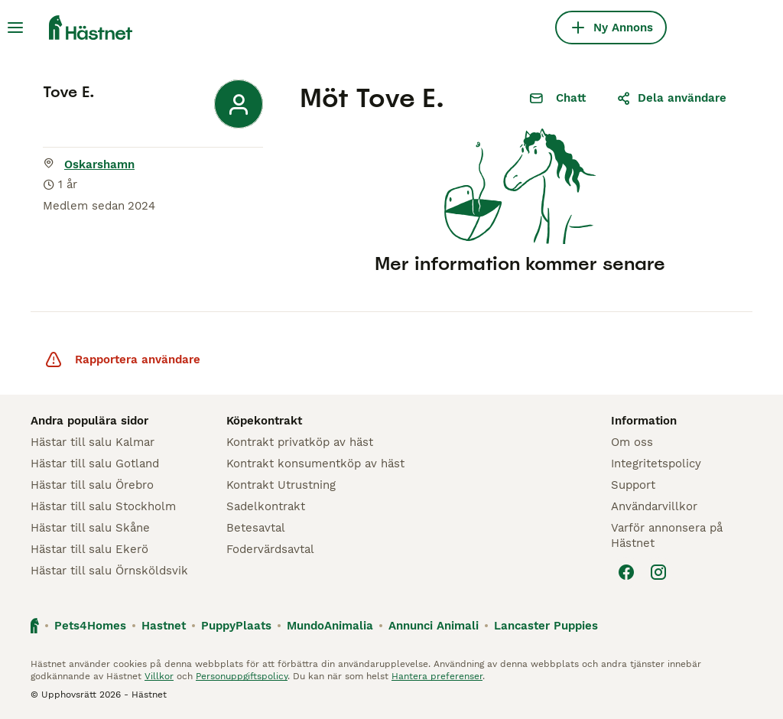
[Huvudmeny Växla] (15, 27)
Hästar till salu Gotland (95, 463)
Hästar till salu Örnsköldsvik (109, 570)
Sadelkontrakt (265, 506)
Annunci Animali (433, 626)
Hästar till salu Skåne (90, 528)
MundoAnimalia (330, 626)
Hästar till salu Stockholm (103, 506)
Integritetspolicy (656, 463)
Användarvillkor (654, 506)
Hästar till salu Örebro (92, 485)
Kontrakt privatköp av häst (299, 442)
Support (633, 485)
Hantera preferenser (437, 676)
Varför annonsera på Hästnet (667, 535)
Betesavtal (255, 528)
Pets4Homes (90, 626)
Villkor (159, 676)
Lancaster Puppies (546, 626)
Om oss (632, 442)
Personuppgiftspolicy (242, 676)
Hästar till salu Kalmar (92, 442)
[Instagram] (658, 572)
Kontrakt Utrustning (281, 485)
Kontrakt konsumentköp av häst (315, 463)
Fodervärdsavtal (270, 549)
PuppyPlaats (236, 626)
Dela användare (671, 98)
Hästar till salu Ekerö (89, 549)
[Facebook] (626, 572)
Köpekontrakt (264, 421)
